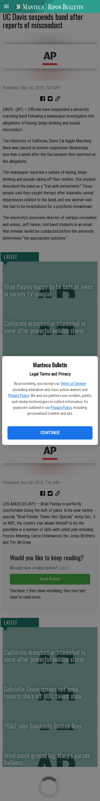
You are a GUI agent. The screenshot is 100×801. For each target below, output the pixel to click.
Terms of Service (73, 383)
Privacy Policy (18, 395)
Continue (50, 432)
